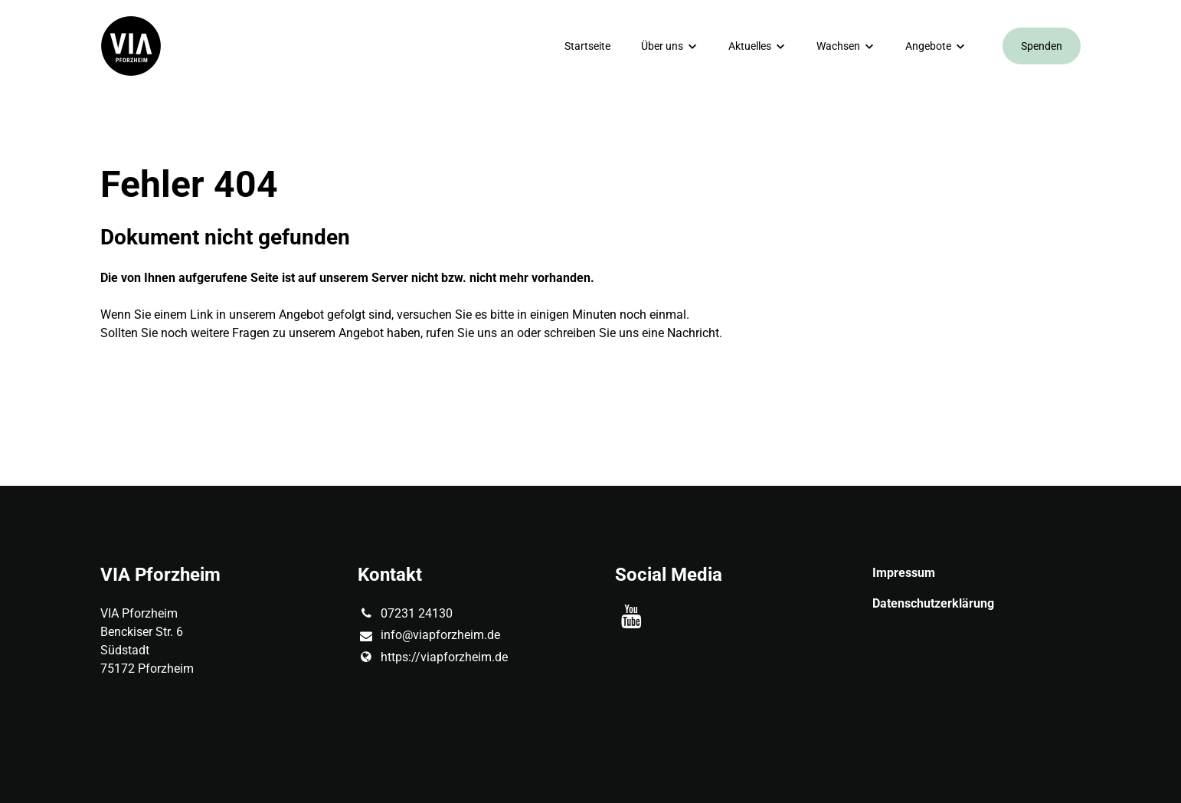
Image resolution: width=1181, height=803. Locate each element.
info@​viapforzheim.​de (429, 636)
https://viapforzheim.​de (433, 657)
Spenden (1041, 46)
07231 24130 (405, 614)
